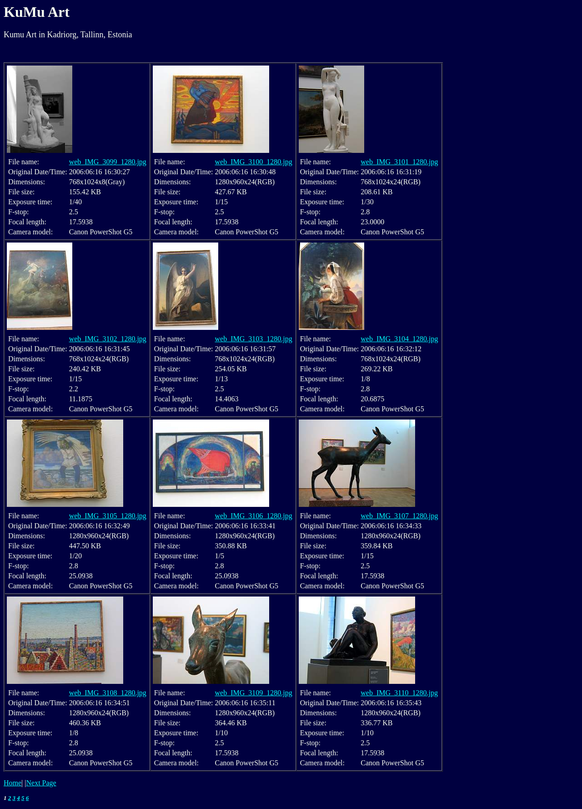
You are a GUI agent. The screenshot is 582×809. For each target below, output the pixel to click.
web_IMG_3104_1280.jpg (399, 339)
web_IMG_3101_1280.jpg (399, 162)
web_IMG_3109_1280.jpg (253, 693)
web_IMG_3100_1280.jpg (253, 162)
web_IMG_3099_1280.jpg (107, 162)
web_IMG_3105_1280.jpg (107, 516)
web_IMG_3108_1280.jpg (107, 693)
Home (12, 783)
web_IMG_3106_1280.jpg (253, 516)
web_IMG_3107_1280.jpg (399, 516)
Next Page (41, 783)
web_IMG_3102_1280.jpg (107, 339)
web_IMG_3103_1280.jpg (253, 339)
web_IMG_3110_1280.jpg (399, 693)
